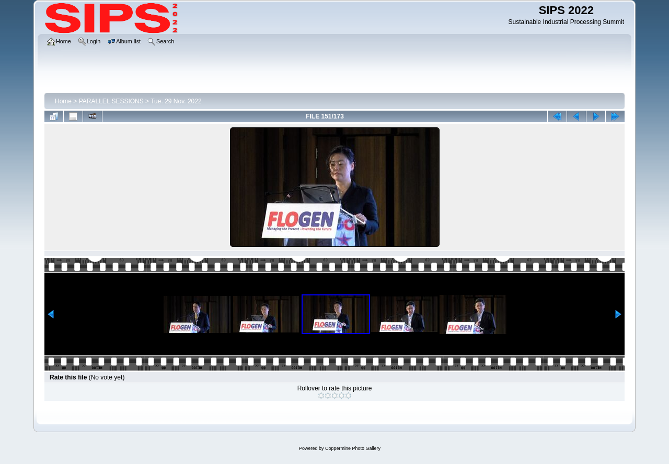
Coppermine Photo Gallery (352, 448)
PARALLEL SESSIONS (111, 101)
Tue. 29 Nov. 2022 (176, 101)
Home (63, 101)
